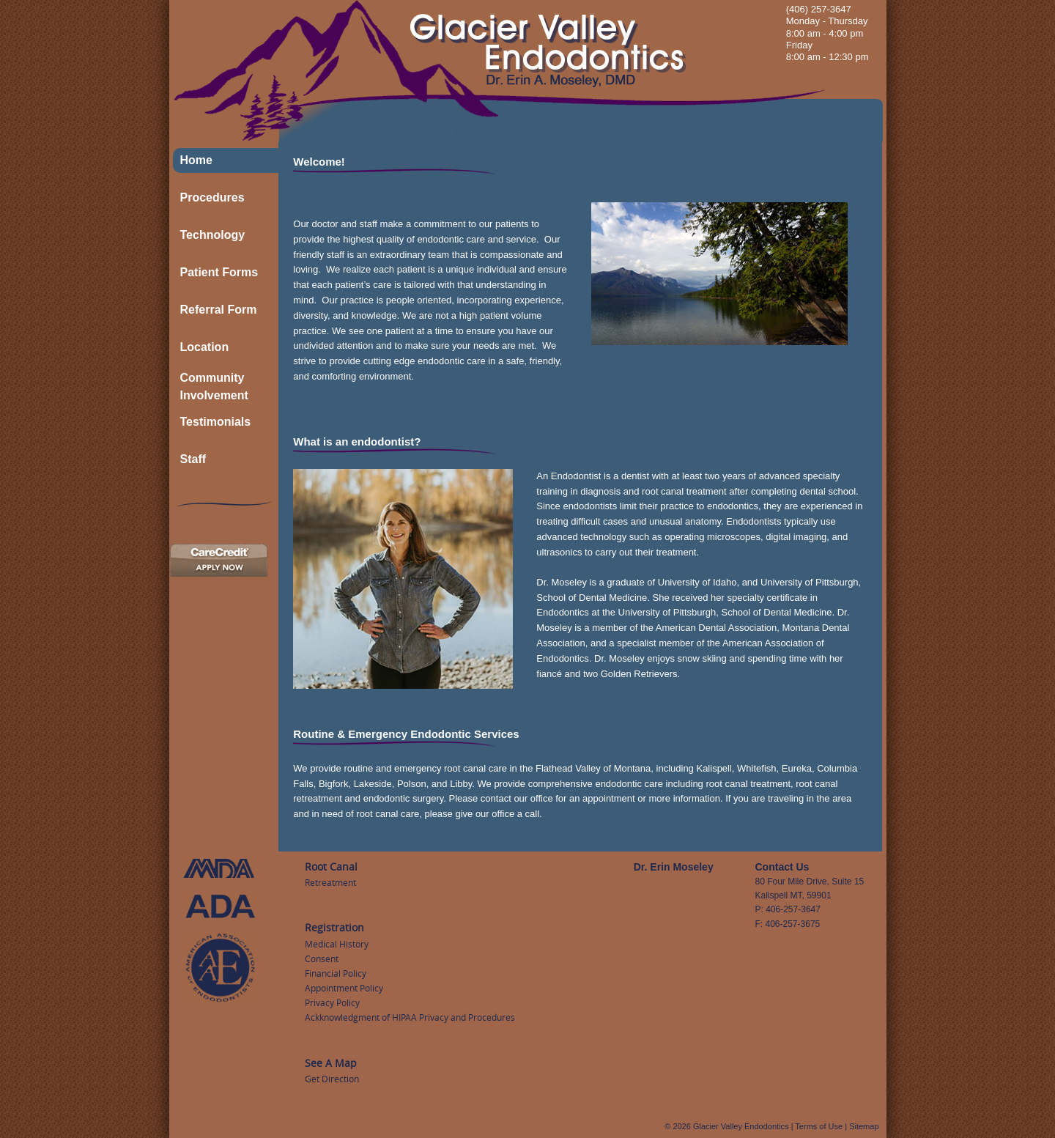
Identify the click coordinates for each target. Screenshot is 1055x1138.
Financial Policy (335, 973)
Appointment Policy (344, 988)
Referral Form (218, 309)
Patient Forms (219, 272)
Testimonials (215, 421)
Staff (193, 459)
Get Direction (332, 1079)
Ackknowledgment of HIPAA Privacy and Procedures (410, 1017)
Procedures (212, 197)
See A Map (331, 1063)
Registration (334, 927)
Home (196, 160)
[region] (719, 273)
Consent (321, 958)
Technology (212, 235)
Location (204, 347)
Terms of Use (819, 1126)
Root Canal (331, 866)
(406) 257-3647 (818, 9)
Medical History (337, 944)
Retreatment (330, 882)
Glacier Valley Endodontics (741, 1126)
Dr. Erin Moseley (674, 867)
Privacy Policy (332, 1002)
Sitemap (863, 1126)
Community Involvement (214, 387)
